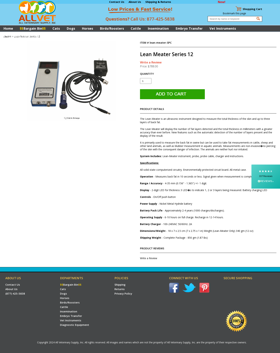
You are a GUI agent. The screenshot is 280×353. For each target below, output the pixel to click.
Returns (119, 289)
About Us (135, 2)
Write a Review (151, 62)
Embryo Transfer (189, 28)
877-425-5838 (161, 19)
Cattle (136, 28)
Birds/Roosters (112, 28)
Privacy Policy (123, 293)
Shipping (120, 284)
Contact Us (116, 2)
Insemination (158, 28)
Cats (56, 28)
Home (8, 28)
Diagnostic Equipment (21, 35)
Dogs (71, 28)
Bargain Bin (33, 28)
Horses (87, 28)
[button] (265, 176)
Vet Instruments (222, 28)
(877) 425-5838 (15, 293)
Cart (252, 9)
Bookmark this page (234, 13)
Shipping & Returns (158, 2)
